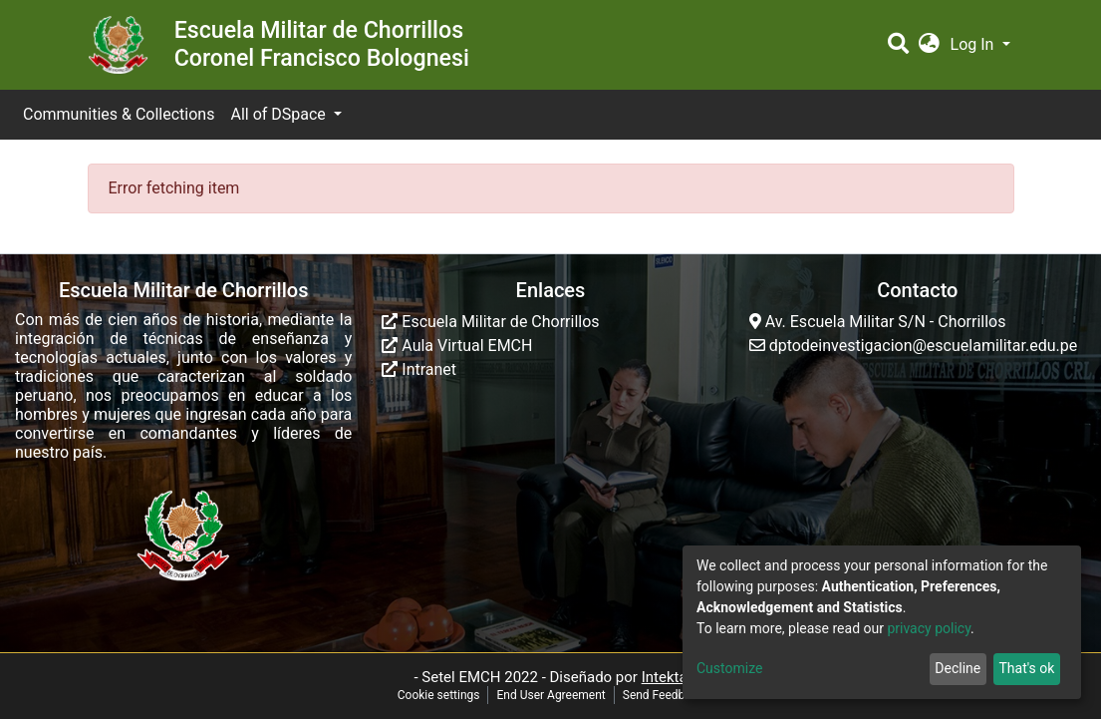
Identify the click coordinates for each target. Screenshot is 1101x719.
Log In (974, 44)
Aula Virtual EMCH (457, 345)
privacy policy (928, 628)
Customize (729, 668)
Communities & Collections (118, 114)
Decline (957, 668)
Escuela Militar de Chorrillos (490, 321)
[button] (929, 45)
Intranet (419, 369)
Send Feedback (663, 695)
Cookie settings (439, 695)
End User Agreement (550, 695)
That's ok (1026, 668)
